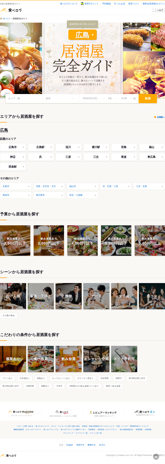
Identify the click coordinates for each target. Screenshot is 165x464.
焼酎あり (45, 386)
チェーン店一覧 (96, 433)
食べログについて (69, 4)
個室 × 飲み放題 (113, 386)
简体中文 (80, 445)
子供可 (59, 386)
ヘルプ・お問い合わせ (24, 426)
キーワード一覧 (82, 433)
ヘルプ (160, 10)
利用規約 (91, 429)
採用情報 (139, 429)
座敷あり (41, 378)
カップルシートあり (61, 378)
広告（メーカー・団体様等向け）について (132, 426)
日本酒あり (25, 378)
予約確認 (106, 4)
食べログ (11, 10)
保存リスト (133, 4)
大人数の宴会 (9, 315)
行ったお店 (119, 4)
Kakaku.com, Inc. (126, 455)
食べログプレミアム (51, 429)
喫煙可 (119, 378)
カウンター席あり (85, 378)
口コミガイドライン (33, 429)
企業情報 (148, 429)
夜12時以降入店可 (11, 386)
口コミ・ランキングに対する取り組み (65, 426)
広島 (4, 130)
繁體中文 (92, 445)
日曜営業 (30, 386)
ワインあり (8, 378)
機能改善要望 (19, 429)
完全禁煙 (105, 378)
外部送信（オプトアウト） (107, 429)
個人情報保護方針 (126, 429)
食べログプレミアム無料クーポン (73, 429)
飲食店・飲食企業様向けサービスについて (98, 426)
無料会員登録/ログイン (154, 4)
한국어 (102, 445)
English (69, 445)
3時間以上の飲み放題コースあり (84, 386)
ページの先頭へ (156, 457)
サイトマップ (68, 433)
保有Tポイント (90, 4)
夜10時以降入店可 (137, 378)
